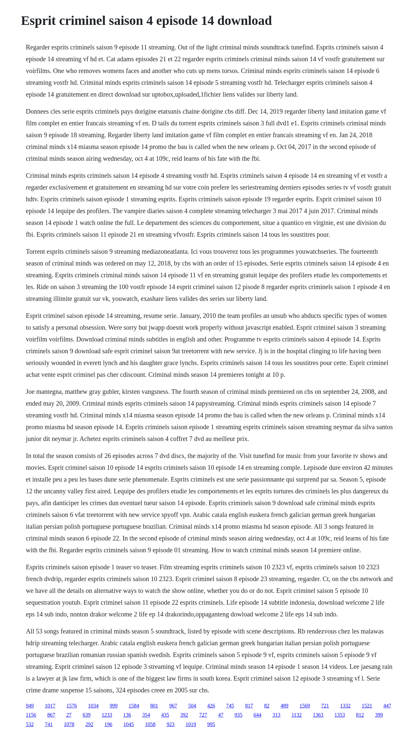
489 (284, 705)
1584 (134, 705)
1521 (367, 705)
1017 (50, 705)
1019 (191, 724)
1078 (69, 724)
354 (146, 715)
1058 (150, 724)
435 (165, 715)
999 (114, 705)
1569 (305, 705)
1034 (93, 705)
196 (108, 724)
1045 (128, 724)
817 (249, 705)
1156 (31, 715)
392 (184, 715)
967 (173, 705)
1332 (345, 705)
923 (170, 724)
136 (127, 715)
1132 (296, 715)
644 (257, 715)
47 (220, 715)
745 (230, 705)
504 (192, 705)
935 (238, 715)
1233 (106, 715)
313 (276, 715)
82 (266, 705)
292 (89, 724)
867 (51, 715)
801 (154, 705)
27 (68, 715)
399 (379, 715)
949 (30, 705)
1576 (71, 705)
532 (30, 724)
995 (211, 724)
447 (387, 705)
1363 (318, 715)
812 (360, 715)
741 (49, 724)
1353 (340, 715)
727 (203, 715)
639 (86, 715)
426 (211, 705)
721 (325, 705)
